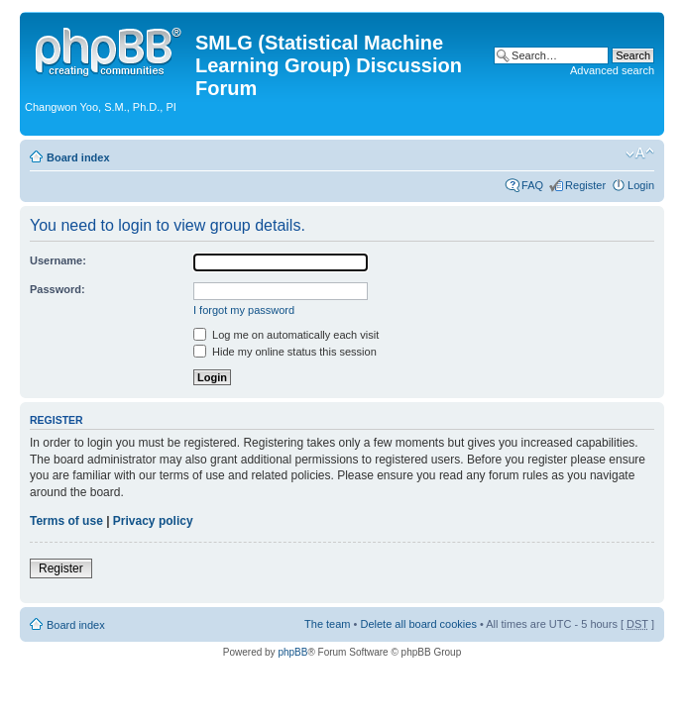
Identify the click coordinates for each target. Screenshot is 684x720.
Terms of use (66, 521)
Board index (78, 157)
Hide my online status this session (285, 352)
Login (640, 185)
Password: (57, 289)
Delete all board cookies (418, 624)
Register (585, 185)
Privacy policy (153, 521)
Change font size (640, 153)
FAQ (532, 185)
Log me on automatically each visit (286, 335)
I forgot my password (243, 310)
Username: (58, 260)
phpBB (292, 652)
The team (327, 624)
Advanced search (612, 70)
